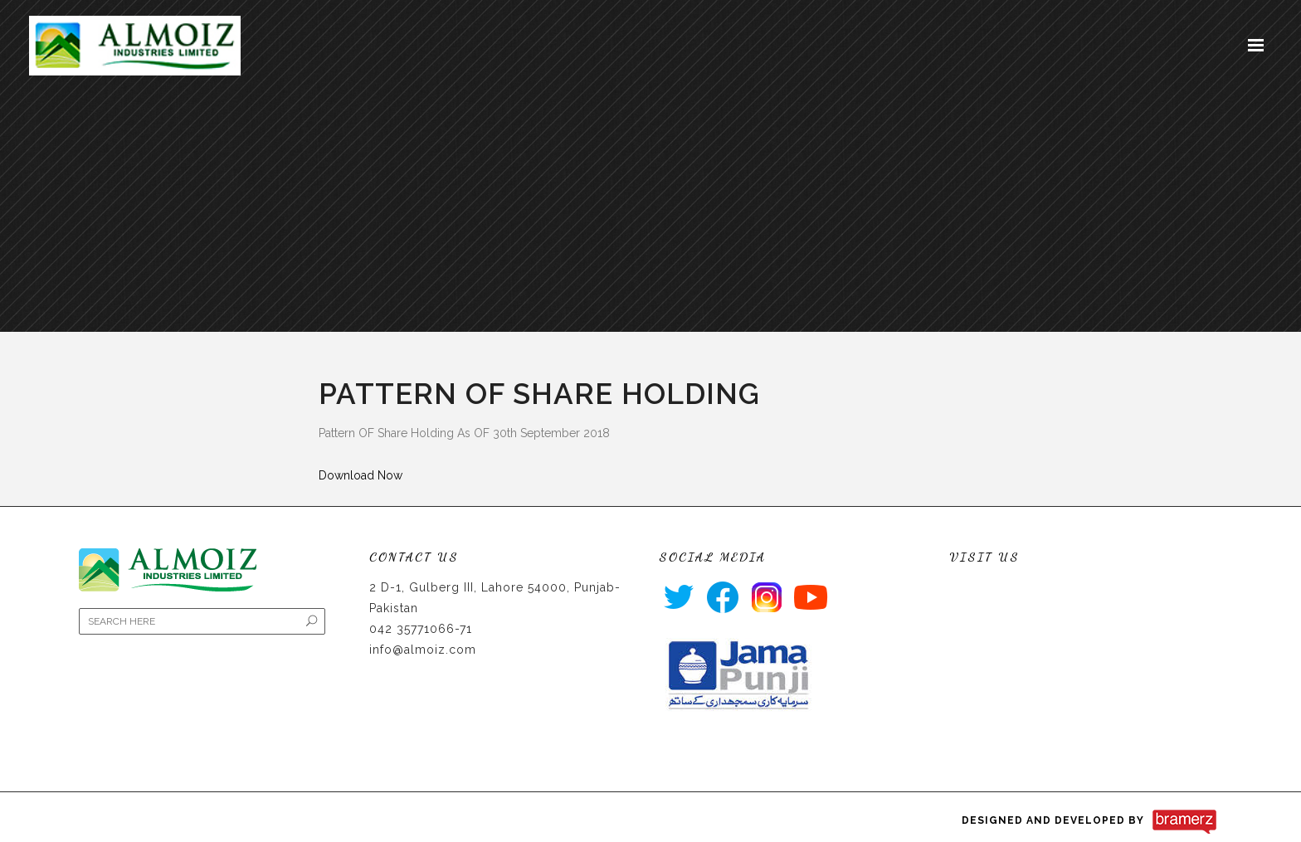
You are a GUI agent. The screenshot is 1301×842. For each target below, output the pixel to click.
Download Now (360, 475)
